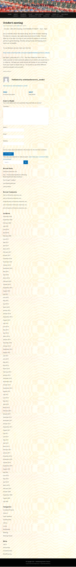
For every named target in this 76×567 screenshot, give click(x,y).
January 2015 (6, 311)
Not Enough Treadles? (9, 180)
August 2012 (6, 391)
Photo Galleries (57, 16)
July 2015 (5, 294)
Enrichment (39, 14)
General (9, 71)
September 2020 (7, 220)
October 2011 (7, 424)
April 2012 (6, 404)
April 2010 (6, 482)
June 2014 (6, 327)
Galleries (64, 14)
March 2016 (6, 278)
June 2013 (6, 359)
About (16, 14)
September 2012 (7, 388)
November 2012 (7, 382)
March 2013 (6, 369)
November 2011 (7, 421)
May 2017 (5, 243)
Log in (5, 544)
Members (23, 16)
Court (30, 14)
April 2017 (6, 246)
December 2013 (7, 343)
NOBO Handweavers (38, 5)
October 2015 (7, 285)
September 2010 (7, 466)
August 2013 (6, 353)
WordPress (48, 564)
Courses (23, 14)
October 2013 (7, 346)
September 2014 (7, 317)
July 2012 (5, 395)
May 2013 (5, 362)
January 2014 (6, 340)
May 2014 (5, 330)
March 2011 (6, 447)
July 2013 (5, 356)
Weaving (5, 533)
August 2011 (6, 430)
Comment (6, 106)
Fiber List (55, 14)
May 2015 (5, 301)
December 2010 (7, 456)
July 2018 (5, 226)
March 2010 (6, 485)
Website (5, 141)
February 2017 (7, 252)
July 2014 (5, 323)
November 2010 (7, 459)
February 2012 (7, 411)
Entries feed (6, 548)
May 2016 (5, 272)
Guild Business (7, 520)
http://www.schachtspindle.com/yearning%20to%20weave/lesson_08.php (26, 53)
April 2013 (6, 366)
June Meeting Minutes (9, 184)
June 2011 (6, 437)
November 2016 (7, 262)
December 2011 (7, 417)
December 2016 (7, 259)
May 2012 (5, 401)
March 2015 (6, 307)
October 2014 (7, 314)
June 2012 (6, 398)
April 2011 (6, 443)
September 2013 (7, 349)
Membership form (35, 16)
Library (15, 16)
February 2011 (7, 450)
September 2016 (7, 268)
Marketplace (6, 529)
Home (10, 14)
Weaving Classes (7, 536)
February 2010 (7, 489)
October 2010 (7, 463)
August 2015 (6, 291)
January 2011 (6, 453)
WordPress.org (7, 554)
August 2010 (6, 469)
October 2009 (7, 492)
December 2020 (7, 217)
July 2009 (5, 502)
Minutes (46, 16)
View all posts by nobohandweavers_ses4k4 (15, 86)
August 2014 (6, 320)
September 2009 (7, 495)
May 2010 (5, 479)
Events (47, 14)
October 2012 (7, 385)
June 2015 (6, 298)
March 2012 (6, 408)
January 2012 (6, 414)
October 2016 (7, 265)
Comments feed (7, 551)
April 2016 (6, 275)
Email (5, 134)
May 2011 (5, 440)
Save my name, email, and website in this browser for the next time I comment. (25, 150)
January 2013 (6, 375)
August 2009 (6, 498)
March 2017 (6, 249)
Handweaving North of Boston (42, 562)
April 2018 (6, 233)
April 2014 (6, 333)
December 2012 (7, 379)
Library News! (7, 187)
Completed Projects (8, 510)
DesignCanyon (37, 564)
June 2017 (6, 239)
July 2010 (5, 472)
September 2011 (7, 427)
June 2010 (6, 476)
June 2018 (6, 230)
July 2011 (5, 434)
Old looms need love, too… (10, 172)
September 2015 (7, 288)
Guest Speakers (7, 517)
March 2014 (6, 336)
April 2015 (6, 304)
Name (5, 127)
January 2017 (6, 256)
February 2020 (7, 223)
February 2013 (7, 372)
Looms (5, 526)
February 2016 (7, 281)
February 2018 (7, 236)
